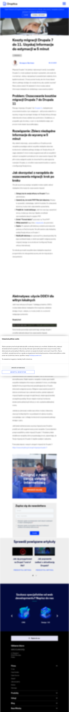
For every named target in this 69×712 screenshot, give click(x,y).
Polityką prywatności (35, 355)
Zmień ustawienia (18, 367)
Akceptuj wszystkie (18, 372)
